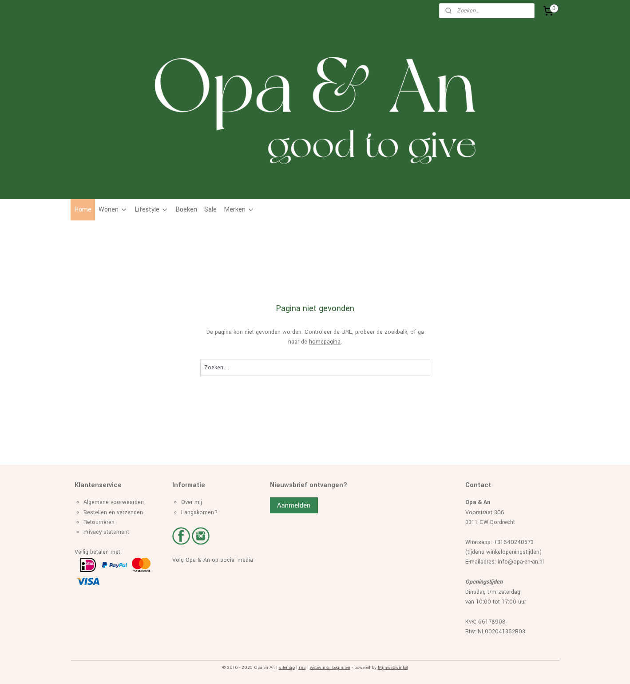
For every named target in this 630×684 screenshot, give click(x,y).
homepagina (325, 342)
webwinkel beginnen (330, 667)
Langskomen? (199, 512)
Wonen (113, 209)
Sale (210, 209)
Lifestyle (151, 209)
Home (82, 209)
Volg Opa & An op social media (212, 560)
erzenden (131, 512)
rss (302, 667)
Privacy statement (106, 532)
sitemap (287, 667)
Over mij (191, 502)
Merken (239, 209)
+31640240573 (514, 542)
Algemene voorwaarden (113, 502)
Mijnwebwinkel (393, 667)
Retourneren (99, 522)
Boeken (186, 209)
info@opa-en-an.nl (521, 562)
